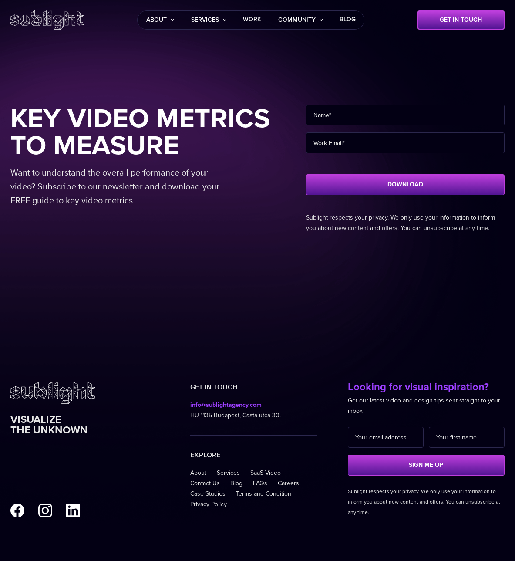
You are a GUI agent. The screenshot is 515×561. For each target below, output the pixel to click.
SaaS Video (265, 472)
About (198, 472)
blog (348, 19)
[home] (47, 20)
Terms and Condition (263, 493)
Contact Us (205, 483)
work (252, 19)
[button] (160, 20)
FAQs (260, 483)
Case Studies (208, 493)
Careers (288, 483)
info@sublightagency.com (226, 404)
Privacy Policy (208, 504)
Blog (236, 483)
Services (228, 472)
